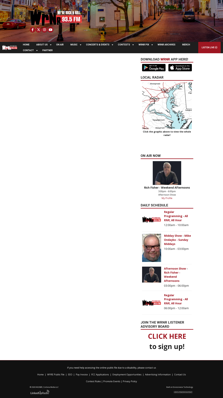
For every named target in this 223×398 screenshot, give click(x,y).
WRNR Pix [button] (144, 44)
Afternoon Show (175, 268)
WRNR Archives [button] (166, 44)
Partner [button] (47, 50)
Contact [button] (28, 50)
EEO (70, 374)
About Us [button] (42, 44)
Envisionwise (178, 387)
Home (40, 374)
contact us (150, 367)
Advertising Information (158, 374)
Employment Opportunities (127, 374)
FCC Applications (100, 374)
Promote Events (111, 381)
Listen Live (209, 47)
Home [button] (26, 44)
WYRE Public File (55, 374)
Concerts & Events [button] (97, 44)
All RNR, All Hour (176, 218)
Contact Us (180, 374)
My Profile (167, 198)
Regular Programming (173, 214)
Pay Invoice (82, 374)
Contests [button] (124, 44)
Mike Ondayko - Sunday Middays (177, 240)
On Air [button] (60, 44)
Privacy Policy (130, 381)
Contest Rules (93, 381)
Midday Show (173, 236)
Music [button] (74, 44)
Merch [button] (186, 44)
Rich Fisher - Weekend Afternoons (172, 277)
